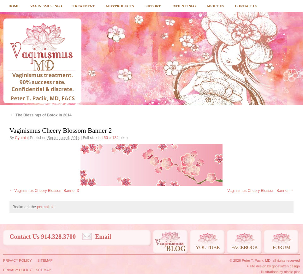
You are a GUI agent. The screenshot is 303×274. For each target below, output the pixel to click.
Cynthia (21, 138)
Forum (282, 247)
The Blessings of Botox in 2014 (40, 115)
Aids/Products (119, 6)
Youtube (208, 247)
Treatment (84, 6)
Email (103, 236)
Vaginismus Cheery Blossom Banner (258, 190)
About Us (215, 6)
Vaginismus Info (46, 6)
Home (14, 6)
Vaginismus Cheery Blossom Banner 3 (46, 190)
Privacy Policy (17, 260)
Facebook (244, 247)
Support (153, 6)
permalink (45, 207)
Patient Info (183, 6)
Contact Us (246, 6)
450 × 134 (110, 138)
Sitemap (44, 260)
